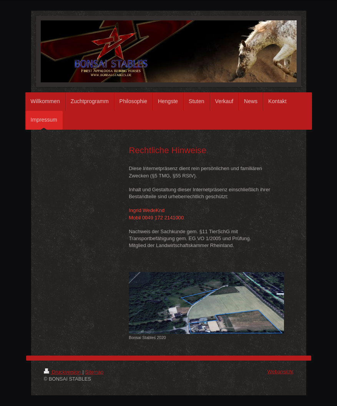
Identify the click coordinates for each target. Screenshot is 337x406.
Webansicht (280, 371)
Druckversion (63, 372)
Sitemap (94, 372)
